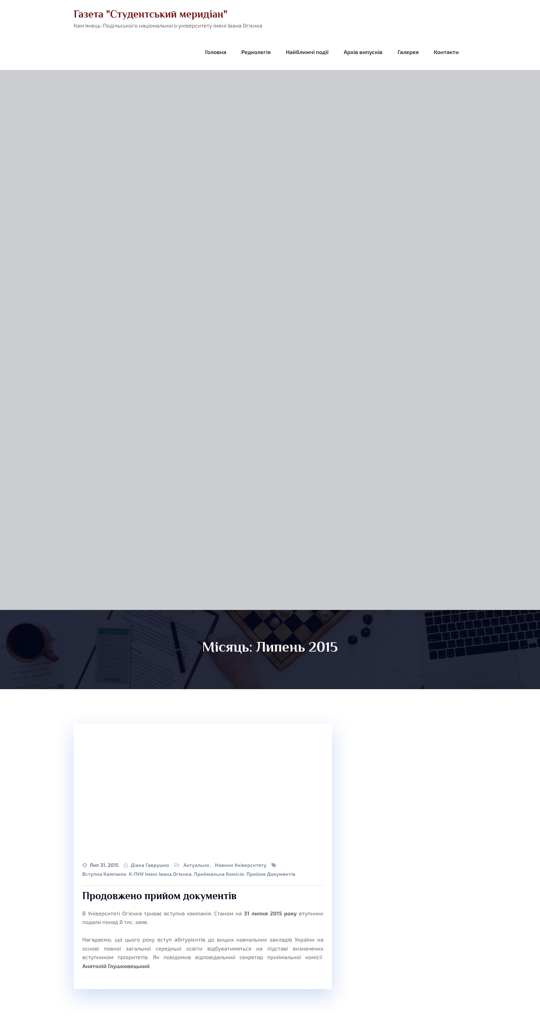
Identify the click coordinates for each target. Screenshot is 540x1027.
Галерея (408, 52)
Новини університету (241, 865)
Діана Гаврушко (150, 865)
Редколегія (256, 52)
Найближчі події (307, 52)
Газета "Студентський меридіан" (150, 14)
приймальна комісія (219, 874)
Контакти (446, 52)
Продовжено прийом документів (159, 896)
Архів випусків (363, 52)
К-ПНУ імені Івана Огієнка (160, 874)
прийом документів (271, 874)
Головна (215, 52)
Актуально (196, 865)
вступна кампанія (104, 874)
